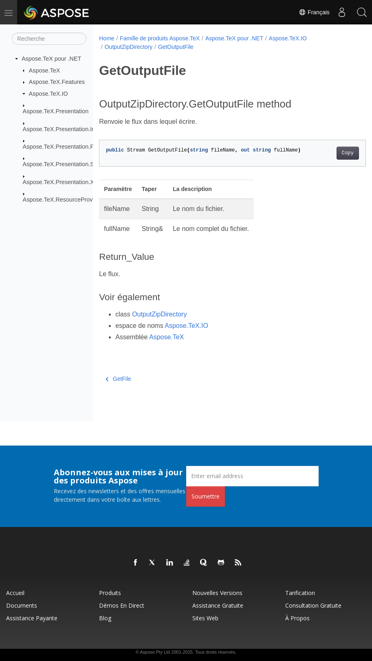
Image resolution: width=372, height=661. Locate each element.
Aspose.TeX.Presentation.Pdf (61, 146)
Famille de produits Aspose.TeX (160, 38)
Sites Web (205, 618)
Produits (110, 593)
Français (313, 12)
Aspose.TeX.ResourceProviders (64, 199)
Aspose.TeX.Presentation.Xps (61, 182)
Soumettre (206, 496)
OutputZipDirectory (128, 47)
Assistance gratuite (217, 605)
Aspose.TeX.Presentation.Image (65, 128)
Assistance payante (31, 618)
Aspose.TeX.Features (57, 82)
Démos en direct (121, 605)
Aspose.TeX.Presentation (56, 111)
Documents (21, 605)
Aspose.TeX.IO (48, 93)
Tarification (300, 593)
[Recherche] (49, 39)
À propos (297, 618)
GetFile (118, 379)
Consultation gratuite (313, 605)
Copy (329, 153)
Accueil (15, 593)
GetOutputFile (176, 47)
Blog (105, 618)
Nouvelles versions (217, 593)
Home (106, 38)
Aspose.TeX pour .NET (51, 58)
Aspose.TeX (44, 70)
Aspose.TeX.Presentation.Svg (61, 164)
